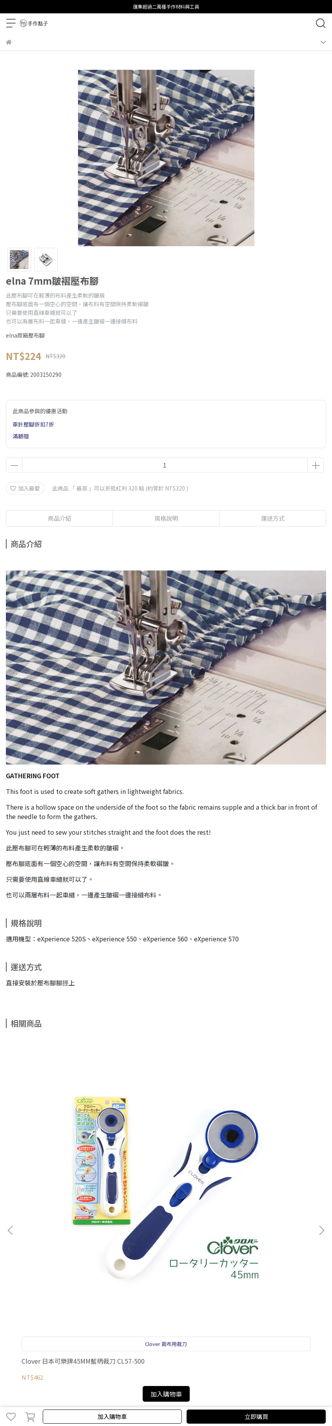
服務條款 (94, 1248)
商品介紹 (59, 518)
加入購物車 (112, 1416)
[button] (321, 1129)
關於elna (172, 1248)
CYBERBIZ (209, 1396)
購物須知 (43, 1248)
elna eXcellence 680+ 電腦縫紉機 (164, 1162)
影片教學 (120, 1248)
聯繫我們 (146, 1248)
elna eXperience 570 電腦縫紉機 (267, 1162)
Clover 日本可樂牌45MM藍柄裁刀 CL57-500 (62, 1162)
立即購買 (256, 1416)
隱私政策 (69, 1248)
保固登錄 (17, 1248)
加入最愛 (25, 488)
